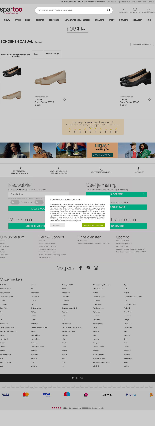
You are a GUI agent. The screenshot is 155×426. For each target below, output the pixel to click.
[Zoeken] (108, 10)
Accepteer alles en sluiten (93, 225)
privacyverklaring (71, 221)
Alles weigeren (57, 225)
